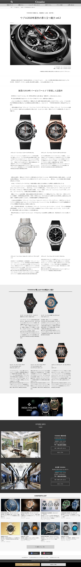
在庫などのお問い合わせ (27, 564)
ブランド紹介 (60, 5)
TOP (11, 7)
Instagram (46, 553)
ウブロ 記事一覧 (16, 7)
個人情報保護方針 (25, 557)
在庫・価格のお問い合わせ (60, 448)
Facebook (34, 553)
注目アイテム (48, 5)
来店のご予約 (60, 452)
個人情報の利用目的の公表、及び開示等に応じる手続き (38, 557)
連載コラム (20, 5)
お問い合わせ (71, 5)
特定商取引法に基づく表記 (54, 557)
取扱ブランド (10, 5)
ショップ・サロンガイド (34, 5)
